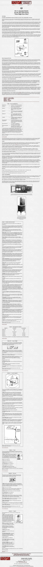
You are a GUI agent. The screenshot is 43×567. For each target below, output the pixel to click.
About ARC (17, 555)
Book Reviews (22, 554)
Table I (20, 92)
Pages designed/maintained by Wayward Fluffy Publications (25, 566)
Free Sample (14, 553)
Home (14, 555)
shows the (19, 144)
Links (28, 555)
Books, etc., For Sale (19, 553)
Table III (16, 144)
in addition (22, 92)
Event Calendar (26, 554)
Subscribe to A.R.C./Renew (27, 553)
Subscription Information (23, 555)
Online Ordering (16, 554)
